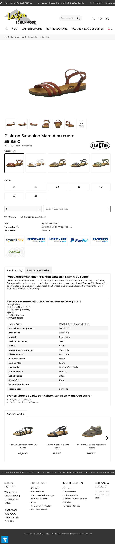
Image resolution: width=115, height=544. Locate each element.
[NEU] (14, 29)
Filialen (67, 502)
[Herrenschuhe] (57, 29)
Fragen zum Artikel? (33, 217)
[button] (4, 539)
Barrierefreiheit (39, 509)
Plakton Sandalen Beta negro (57, 446)
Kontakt (35, 488)
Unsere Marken (72, 506)
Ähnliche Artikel (15, 414)
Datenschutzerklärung (75, 498)
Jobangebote (71, 495)
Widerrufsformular (41, 506)
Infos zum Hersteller (38, 270)
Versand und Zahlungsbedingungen (43, 493)
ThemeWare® (85, 534)
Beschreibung (14, 270)
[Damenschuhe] (31, 29)
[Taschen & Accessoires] (88, 29)
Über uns (68, 488)
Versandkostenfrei (24, 146)
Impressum (70, 491)
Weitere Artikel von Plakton (22, 402)
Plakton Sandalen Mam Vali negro (23, 446)
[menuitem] (107, 18)
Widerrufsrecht (39, 498)
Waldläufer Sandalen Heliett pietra (91, 446)
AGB (33, 502)
